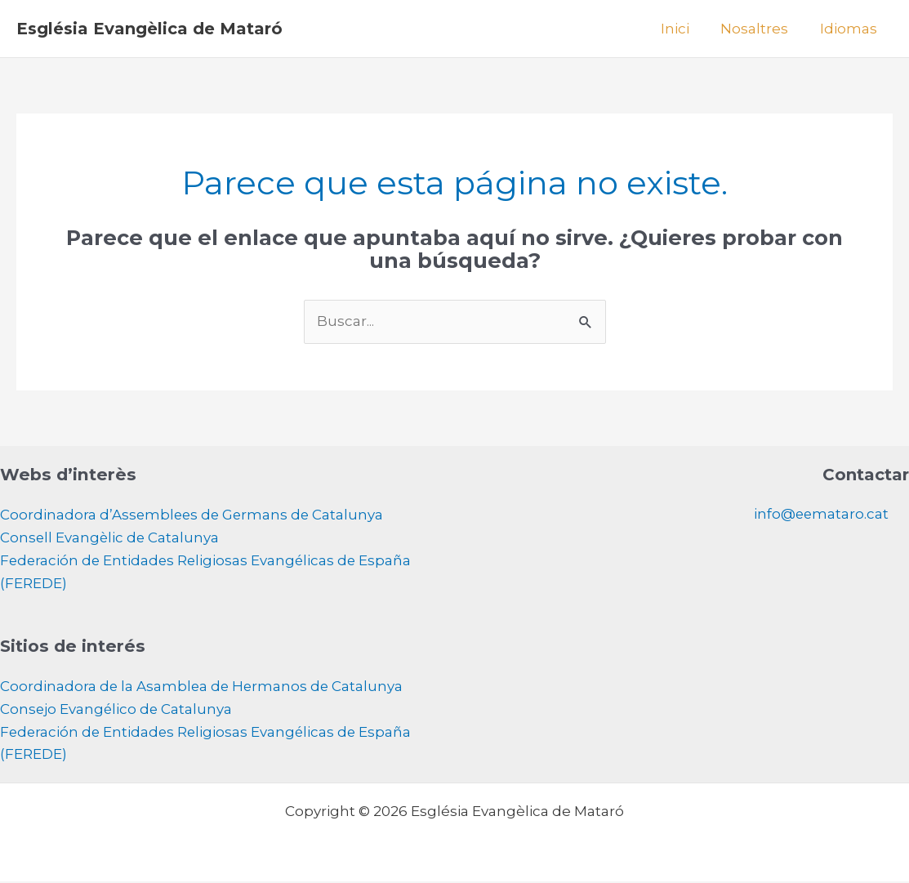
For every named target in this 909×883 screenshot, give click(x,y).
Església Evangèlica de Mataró (149, 28)
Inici (684, 28)
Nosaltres (760, 28)
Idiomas (850, 28)
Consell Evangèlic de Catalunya (110, 538)
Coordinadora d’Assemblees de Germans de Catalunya (194, 515)
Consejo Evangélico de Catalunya (117, 710)
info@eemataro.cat (820, 514)
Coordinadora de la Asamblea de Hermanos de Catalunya (203, 688)
